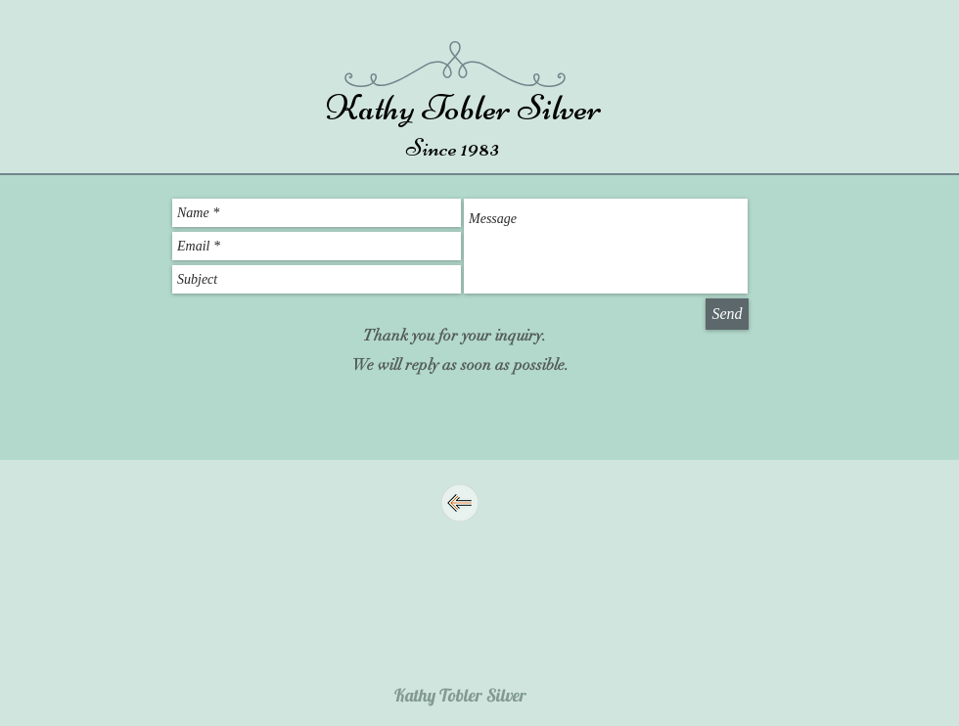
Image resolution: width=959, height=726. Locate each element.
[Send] (727, 314)
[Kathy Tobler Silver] (460, 695)
